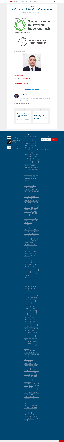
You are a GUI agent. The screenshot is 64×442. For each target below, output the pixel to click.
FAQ (43, 1)
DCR (33, 216)
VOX (32, 409)
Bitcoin (36, 189)
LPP (29, 290)
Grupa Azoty (27, 257)
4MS (34, 161)
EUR (25, 235)
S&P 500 (34, 361)
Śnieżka (35, 376)
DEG (29, 218)
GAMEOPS (31, 242)
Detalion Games (34, 218)
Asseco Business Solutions (29, 178)
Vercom (33, 405)
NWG (26, 324)
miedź (33, 302)
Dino (25, 222)
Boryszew (36, 194)
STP (36, 389)
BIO (34, 185)
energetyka (36, 231)
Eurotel (34, 235)
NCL (37, 315)
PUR (28, 354)
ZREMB (26, 425)
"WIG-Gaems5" (30, 156)
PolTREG (26, 352)
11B (25, 160)
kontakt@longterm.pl (19, 75)
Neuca (29, 317)
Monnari (34, 310)
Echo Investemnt (31, 229)
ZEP (29, 423)
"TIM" (26, 156)
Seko (35, 368)
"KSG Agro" (37, 149)
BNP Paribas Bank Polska (29, 194)
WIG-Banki (26, 416)
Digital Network (34, 220)
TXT (34, 401)
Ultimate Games (27, 403)
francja (29, 240)
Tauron (31, 396)
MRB (35, 313)
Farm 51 (35, 237)
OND (36, 326)
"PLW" (26, 154)
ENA (28, 231)
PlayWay (34, 345)
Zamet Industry (27, 422)
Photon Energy (27, 341)
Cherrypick (30, 204)
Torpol (29, 400)
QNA (25, 356)
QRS (36, 356)
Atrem (29, 180)
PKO (33, 343)
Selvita (31, 370)
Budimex (37, 196)
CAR (34, 200)
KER (25, 281)
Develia (26, 220)
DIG (29, 220)
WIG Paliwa (33, 414)
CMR (29, 207)
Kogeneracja (27, 284)
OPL (36, 328)
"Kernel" (32, 149)
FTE (35, 240)
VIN (32, 407)
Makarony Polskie (28, 293)
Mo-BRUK (26, 308)
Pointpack (32, 346)
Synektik (26, 394)
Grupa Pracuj (34, 260)
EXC (37, 235)
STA (37, 383)
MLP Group (27, 306)
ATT (32, 180)
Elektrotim (37, 229)
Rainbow (35, 357)
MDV (35, 297)
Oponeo (29, 330)
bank (32, 182)
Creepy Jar (35, 211)
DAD (31, 215)
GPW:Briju (26, 253)
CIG (25, 205)
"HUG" (31, 145)
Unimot (26, 405)
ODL (29, 324)
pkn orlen (29, 343)
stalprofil (30, 387)
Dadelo (35, 215)
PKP (25, 345)
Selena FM (26, 370)
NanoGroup (33, 315)
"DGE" (33, 143)
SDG (29, 368)
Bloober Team (30, 191)
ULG (37, 401)
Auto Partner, (27, 182)
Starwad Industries (28, 389)
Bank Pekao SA (34, 183)
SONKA (26, 379)
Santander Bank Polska (29, 365)
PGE (29, 339)
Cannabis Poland (32, 198)
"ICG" (26, 147)
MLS (31, 306)
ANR (33, 172)
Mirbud (26, 304)
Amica (29, 169)
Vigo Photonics (27, 407)
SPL (33, 379)
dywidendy (32, 227)
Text (33, 398)
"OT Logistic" (31, 150)
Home (17, 1)
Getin (36, 246)
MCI (25, 297)
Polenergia (26, 348)
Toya (32, 400)
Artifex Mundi (33, 176)
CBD (37, 200)
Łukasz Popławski (15, 138)
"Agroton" (26, 136)
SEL (37, 368)
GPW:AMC (29, 251)
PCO (33, 335)
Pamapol (35, 332)
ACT (25, 163)
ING (31, 271)
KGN (25, 282)
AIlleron (36, 165)
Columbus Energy (33, 209)
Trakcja (26, 401)
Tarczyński (26, 396)
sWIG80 (33, 392)
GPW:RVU (26, 255)
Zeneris (26, 423)
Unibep (36, 403)
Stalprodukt (36, 385)
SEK (31, 368)
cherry (26, 204)
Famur (31, 237)
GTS (37, 262)
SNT (28, 378)
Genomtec (26, 246)
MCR (28, 297)
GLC (32, 248)
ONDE (26, 328)
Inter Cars (26, 273)
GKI (29, 248)
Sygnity (37, 392)
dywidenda (27, 227)
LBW (31, 288)
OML (33, 326)
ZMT (32, 423)
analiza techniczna (28, 172)
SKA (33, 374)
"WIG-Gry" (36, 156)
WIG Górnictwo (27, 414)
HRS (36, 268)
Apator (26, 174)
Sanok (26, 363)
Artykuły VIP (36, 1)
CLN (31, 205)
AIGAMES (32, 165)
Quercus (31, 357)
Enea (31, 231)
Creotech (26, 213)
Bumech (26, 198)
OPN (25, 330)
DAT (25, 216)
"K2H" (33, 147)
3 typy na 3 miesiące (34, 160)
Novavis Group (32, 321)
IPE (36, 273)
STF (33, 389)
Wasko (32, 411)
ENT (25, 233)
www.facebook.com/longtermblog (28, 80)
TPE (35, 400)
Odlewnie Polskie (28, 326)
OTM (25, 332)
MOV (25, 313)
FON (36, 238)
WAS (28, 411)
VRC (25, 411)
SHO (31, 372)
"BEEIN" (26, 141)
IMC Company (27, 271)
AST (36, 178)
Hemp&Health (27, 266)
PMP (25, 346)
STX (25, 390)
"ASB (36, 138)
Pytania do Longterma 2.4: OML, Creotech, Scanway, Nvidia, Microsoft (16, 141)
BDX (28, 185)
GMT (32, 249)
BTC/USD (32, 196)
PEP (36, 337)
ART (28, 176)
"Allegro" (34, 136)
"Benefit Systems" (32, 141)
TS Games (30, 401)
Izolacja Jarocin (34, 275)
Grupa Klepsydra (28, 260)
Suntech (26, 392)
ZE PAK (33, 422)
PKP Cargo (29, 345)
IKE (34, 270)
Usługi (23, 1)
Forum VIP (31, 1)
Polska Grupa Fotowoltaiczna (30, 350)
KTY (35, 286)
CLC (28, 205)
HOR (25, 268)
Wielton (26, 412)
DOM (35, 222)
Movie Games (30, 313)
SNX (31, 378)
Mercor (26, 302)
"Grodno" (26, 145)
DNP (32, 222)
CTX (36, 213)
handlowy (29, 264)
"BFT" (37, 141)
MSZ (28, 315)
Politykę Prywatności (48, 143)
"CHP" (26, 143)
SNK (25, 378)
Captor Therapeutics (28, 200)
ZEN (36, 422)
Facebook (27, 89)
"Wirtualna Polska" (28, 158)
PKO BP (37, 343)
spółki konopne (27, 381)
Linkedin (37, 89)
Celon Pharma (35, 202)
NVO (35, 323)
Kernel (29, 281)
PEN (30, 337)
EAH (36, 227)
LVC (36, 290)
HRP (33, 268)
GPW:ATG (34, 251)
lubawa (33, 290)
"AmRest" (26, 138)
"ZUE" (37, 158)
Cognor (35, 207)
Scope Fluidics (27, 367)
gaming (34, 244)
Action (29, 163)
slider (29, 376)
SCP (32, 367)
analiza (26, 171)
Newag (26, 319)
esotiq (33, 233)
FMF (33, 238)
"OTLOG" (35, 150)
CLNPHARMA (36, 205)
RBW (25, 359)
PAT (32, 334)
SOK (34, 378)
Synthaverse (31, 394)
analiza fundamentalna (33, 171)
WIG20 (31, 416)
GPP (25, 251)
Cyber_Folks (27, 215)
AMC (25, 169)
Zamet (32, 420)
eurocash (29, 235)
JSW (36, 279)
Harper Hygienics (36, 264)
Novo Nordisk (27, 323)
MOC (30, 308)
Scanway (35, 365)
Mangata (33, 293)
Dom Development (28, 224)
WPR (38, 418)
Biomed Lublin (27, 189)
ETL (36, 233)
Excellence (26, 237)
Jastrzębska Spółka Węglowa (29, 279)
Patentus (36, 334)
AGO (35, 163)
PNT (28, 346)
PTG (25, 354)
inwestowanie (32, 273)
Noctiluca (26, 321)
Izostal (26, 277)
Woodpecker (30, 418)
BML (38, 191)
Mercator (33, 301)
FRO (33, 240)
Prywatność (42, 149)
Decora (26, 218)
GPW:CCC (31, 253)
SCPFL (35, 367)
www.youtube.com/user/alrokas (24, 78)
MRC (25, 315)
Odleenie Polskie (34, 324)
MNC (34, 306)
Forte (26, 240)
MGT (30, 302)
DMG (29, 222)
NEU (25, 317)
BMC (35, 191)
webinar (36, 411)
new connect (34, 317)
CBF (25, 202)
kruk (32, 286)
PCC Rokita (29, 335)
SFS (25, 372)
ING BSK (35, 271)
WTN (25, 420)
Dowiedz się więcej (27, 440)
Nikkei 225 (30, 319)
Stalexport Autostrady (28, 385)
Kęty (32, 281)
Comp (31, 211)
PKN (25, 343)
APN (34, 174)
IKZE (37, 270)
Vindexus (35, 407)
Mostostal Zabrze (33, 312)
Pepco (26, 339)
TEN (34, 396)
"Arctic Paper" (32, 138)
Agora (26, 165)
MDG (32, 297)
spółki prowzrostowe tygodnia (30, 383)
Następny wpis (41, 109)
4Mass (31, 161)
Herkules (32, 266)
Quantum (26, 357)
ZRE (35, 423)
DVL (35, 226)
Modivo (34, 308)
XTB (28, 420)
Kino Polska (30, 282)
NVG (32, 323)
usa (29, 405)
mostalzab (26, 312)
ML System (31, 304)
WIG (29, 412)
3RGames (26, 161)
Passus (29, 334)
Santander (34, 363)
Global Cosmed (27, 249)
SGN (28, 372)
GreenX (31, 255)
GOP (35, 249)
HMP (37, 266)
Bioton (32, 189)
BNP (28, 193)
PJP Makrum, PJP (34, 341)
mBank (31, 295)
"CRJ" (29, 143)
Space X (30, 379)
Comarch (26, 211)
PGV (32, 339)
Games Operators (28, 244)
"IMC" (29, 147)
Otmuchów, (30, 332)
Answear (37, 172)
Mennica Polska (27, 301)
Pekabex (26, 337)
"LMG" (26, 150)
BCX (25, 185)
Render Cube (30, 359)
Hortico (29, 268)
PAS (25, 334)
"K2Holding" (27, 149)
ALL (31, 167)
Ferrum (29, 238)
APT (25, 176)
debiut (37, 216)
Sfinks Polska (36, 370)
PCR (36, 335)
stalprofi (26, 387)
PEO (33, 337)
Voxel (36, 409)
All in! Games (36, 167)
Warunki (46, 149)
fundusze (26, 242)
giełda (26, 248)
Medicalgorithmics (28, 299)
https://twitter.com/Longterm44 (22, 83)
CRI (30, 213)
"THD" (37, 154)
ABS (37, 161)
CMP (25, 207)
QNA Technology (31, 356)
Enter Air (29, 233)
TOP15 (37, 398)
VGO (37, 405)
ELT (25, 231)
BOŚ (25, 196)
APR (37, 174)
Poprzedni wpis (23, 109)
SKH (25, 376)
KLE (34, 282)
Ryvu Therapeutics (28, 361)
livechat (26, 290)
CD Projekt (29, 202)
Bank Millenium (27, 183)
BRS (28, 196)
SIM (25, 374)
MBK (34, 295)
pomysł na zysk (31, 352)
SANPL (30, 363)
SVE (30, 392)
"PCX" (34, 152)
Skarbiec (37, 374)
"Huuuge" (35, 145)
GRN (34, 255)
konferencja (32, 6)
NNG (34, 319)
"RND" (30, 154)
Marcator (26, 295)
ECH (25, 229)
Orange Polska (34, 330)
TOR (25, 400)
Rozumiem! (61, 440)
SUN (28, 390)
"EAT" (36, 143)
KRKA (26, 286)
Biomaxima (31, 187)
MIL (36, 302)
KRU (29, 286)
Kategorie (26, 1)
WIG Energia (34, 412)
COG (32, 207)
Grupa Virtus (27, 262)
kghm (36, 281)
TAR (35, 394)
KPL (37, 284)
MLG (35, 304)
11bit (28, 160)
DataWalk (29, 216)
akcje (26, 167)
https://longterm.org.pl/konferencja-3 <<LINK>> (23, 17)
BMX (25, 193)
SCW (25, 368)
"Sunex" (33, 154)
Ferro (26, 238)
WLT (25, 418)
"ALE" (31, 136)
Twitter (32, 89)
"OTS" (26, 152)
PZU (38, 354)
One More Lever (31, 328)
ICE (25, 270)
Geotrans (31, 246)
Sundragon (33, 390)
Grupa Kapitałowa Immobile (29, 259)
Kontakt (40, 1)
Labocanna (27, 288)
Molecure (26, 310)
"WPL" (34, 158)
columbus (26, 209)
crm (33, 213)
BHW (31, 185)
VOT (25, 409)
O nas (20, 1)
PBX (25, 335)
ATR (25, 180)
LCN (34, 288)
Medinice (34, 299)
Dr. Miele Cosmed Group (29, 226)
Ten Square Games (28, 398)
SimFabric (29, 374)
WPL (34, 418)
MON (30, 310)
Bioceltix (26, 187)
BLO (25, 191)
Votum (29, 409)
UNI (32, 403)
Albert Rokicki (28, 12)
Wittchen (35, 416)
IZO (30, 275)
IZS (29, 277)
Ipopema (26, 275)
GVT (25, 264)
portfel (37, 352)
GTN (34, 262)
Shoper (35, 372)
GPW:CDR (36, 253)
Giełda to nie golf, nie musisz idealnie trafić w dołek (22, 115)
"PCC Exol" (30, 152)
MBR (37, 295)
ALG (29, 167)
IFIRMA (31, 270)
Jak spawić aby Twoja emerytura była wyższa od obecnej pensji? (40, 117)
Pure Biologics (33, 354)
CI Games (35, 204)
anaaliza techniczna (35, 169)
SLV (32, 376)
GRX (31, 262)
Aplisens (30, 174)
